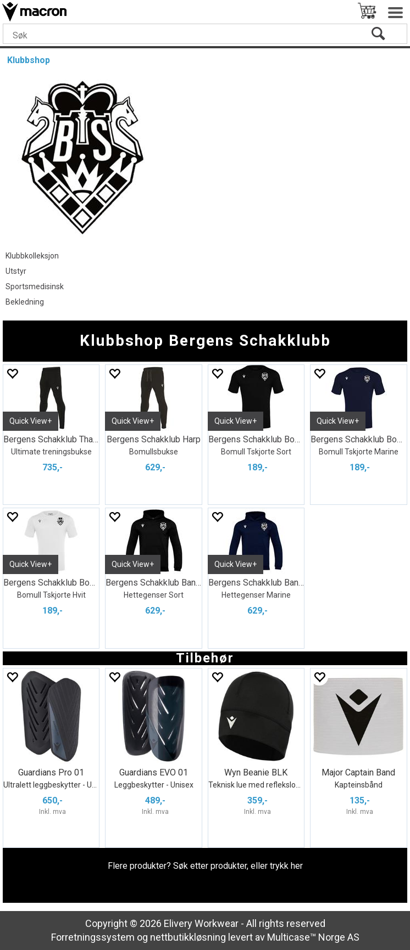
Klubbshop (28, 60)
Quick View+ (30, 421)
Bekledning (24, 301)
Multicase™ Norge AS (313, 937)
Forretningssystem (93, 937)
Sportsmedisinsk (34, 286)
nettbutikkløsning (188, 937)
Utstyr (15, 271)
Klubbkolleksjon (32, 255)
